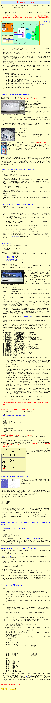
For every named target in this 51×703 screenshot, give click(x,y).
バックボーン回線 (15, 236)
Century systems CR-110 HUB (12, 261)
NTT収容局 (28, 688)
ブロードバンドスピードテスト (33, 454)
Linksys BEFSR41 (10, 256)
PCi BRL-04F (9, 260)
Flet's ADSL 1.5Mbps (22, 12)
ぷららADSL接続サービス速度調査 (31, 545)
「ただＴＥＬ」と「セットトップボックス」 (11, 562)
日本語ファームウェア (27, 316)
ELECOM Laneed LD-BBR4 (12, 259)
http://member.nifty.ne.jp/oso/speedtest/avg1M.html (14, 420)
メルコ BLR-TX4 (10, 257)
